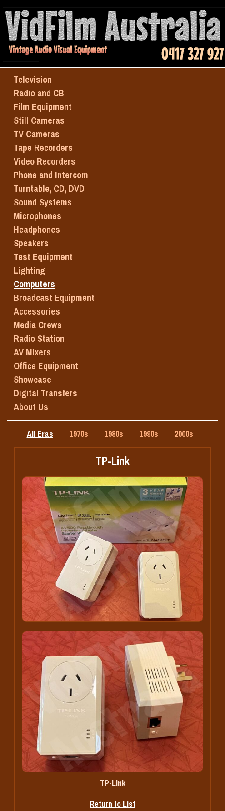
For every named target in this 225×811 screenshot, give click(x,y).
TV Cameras (37, 134)
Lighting (29, 270)
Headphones (37, 229)
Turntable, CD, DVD (49, 188)
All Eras (40, 434)
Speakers (31, 243)
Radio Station (39, 338)
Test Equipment (43, 256)
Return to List (112, 804)
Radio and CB (39, 93)
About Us (31, 406)
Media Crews (38, 325)
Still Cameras (39, 120)
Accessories (37, 311)
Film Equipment (43, 106)
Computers (34, 284)
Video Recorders (44, 161)
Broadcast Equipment (54, 297)
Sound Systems (43, 202)
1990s (149, 434)
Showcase (32, 379)
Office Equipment (46, 366)
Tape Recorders (43, 147)
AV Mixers (32, 352)
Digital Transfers (45, 393)
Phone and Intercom (51, 175)
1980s (114, 434)
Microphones (37, 216)
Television (33, 79)
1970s (79, 434)
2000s (184, 434)
